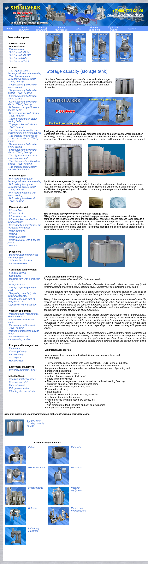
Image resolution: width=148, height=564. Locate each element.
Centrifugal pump (18, 351)
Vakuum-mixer (16, 49)
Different (32, 508)
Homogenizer (16, 360)
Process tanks (35, 488)
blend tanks (15, 276)
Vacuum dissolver (18, 263)
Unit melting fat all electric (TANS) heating (22, 199)
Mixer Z (13, 234)
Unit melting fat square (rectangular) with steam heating (24, 180)
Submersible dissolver (20, 260)
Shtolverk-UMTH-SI (19, 61)
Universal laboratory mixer (22, 370)
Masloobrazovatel (18, 382)
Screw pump (15, 357)
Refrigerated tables (19, 388)
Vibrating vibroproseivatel (22, 391)
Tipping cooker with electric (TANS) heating (22, 125)
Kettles (31, 447)
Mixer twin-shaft (17, 237)
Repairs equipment (94, 28)
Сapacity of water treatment (22, 304)
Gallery (132, 28)
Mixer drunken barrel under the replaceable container (24, 226)
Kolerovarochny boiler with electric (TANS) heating (22, 103)
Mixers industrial (36, 467)
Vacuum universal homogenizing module (19, 337)
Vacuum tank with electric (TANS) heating (22, 326)
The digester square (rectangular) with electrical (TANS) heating (22, 79)
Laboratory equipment (34, 529)
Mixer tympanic (17, 231)
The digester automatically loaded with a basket (22, 168)
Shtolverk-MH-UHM (19, 52)
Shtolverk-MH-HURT (19, 55)
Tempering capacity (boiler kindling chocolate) (22, 294)
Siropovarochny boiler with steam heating (22, 145)
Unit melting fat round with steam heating (22, 194)
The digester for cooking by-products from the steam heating (24, 131)
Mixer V (13, 245)
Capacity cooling (17, 273)
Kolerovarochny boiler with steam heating (22, 97)
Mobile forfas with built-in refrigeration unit (21, 300)
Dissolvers (76, 467)
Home (10, 28)
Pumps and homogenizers (78, 509)
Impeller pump (16, 354)
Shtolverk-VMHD (18, 58)
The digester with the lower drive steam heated (22, 156)
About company (24, 28)
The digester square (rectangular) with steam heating (24, 72)
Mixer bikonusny (17, 216)
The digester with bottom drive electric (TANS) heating (24, 162)
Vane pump (15, 348)
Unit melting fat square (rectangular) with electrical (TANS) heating (22, 187)
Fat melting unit (17, 385)
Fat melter (76, 447)
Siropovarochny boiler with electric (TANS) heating (22, 91)
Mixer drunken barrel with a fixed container (22, 220)
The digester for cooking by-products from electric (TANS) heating (23, 138)
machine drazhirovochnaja (22, 379)
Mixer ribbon (15, 210)
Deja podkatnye (17, 284)
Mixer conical (16, 213)
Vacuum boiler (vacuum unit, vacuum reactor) (23, 315)
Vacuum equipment (76, 489)
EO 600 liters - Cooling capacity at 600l (35, 423)
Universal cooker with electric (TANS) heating (23, 114)
